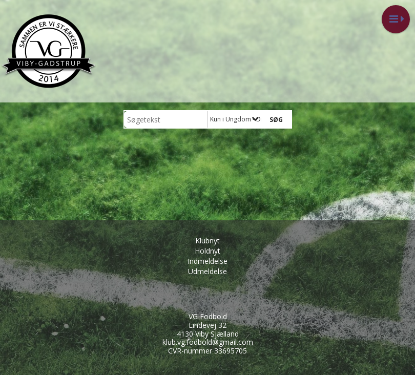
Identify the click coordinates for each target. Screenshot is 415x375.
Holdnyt (207, 251)
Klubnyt (207, 240)
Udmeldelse (207, 271)
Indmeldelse (207, 261)
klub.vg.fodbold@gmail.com (207, 342)
